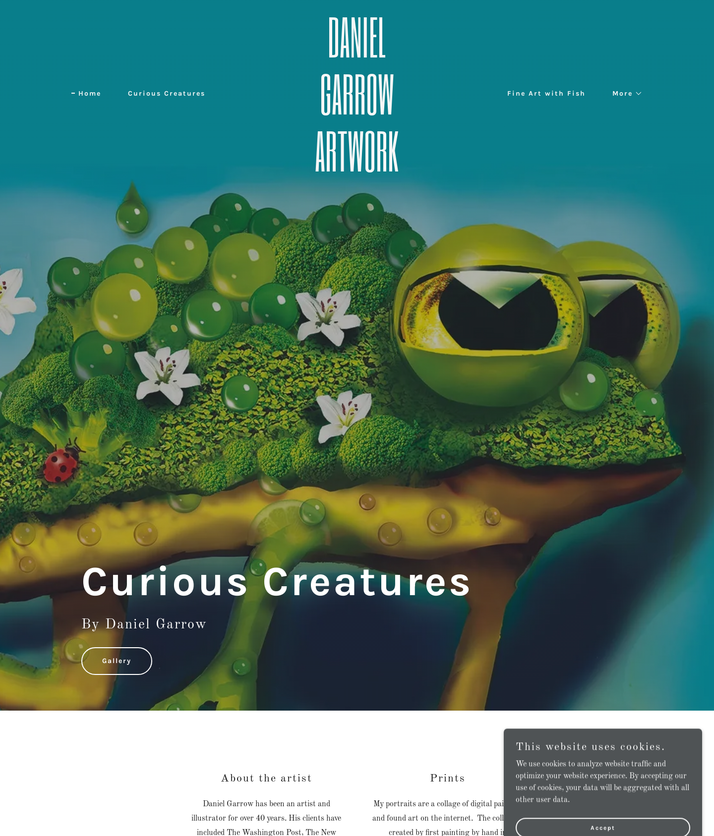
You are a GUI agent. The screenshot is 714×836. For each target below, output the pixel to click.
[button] (624, 94)
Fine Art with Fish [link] (546, 93)
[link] (357, 169)
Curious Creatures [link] (166, 93)
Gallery (116, 661)
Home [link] (89, 93)
